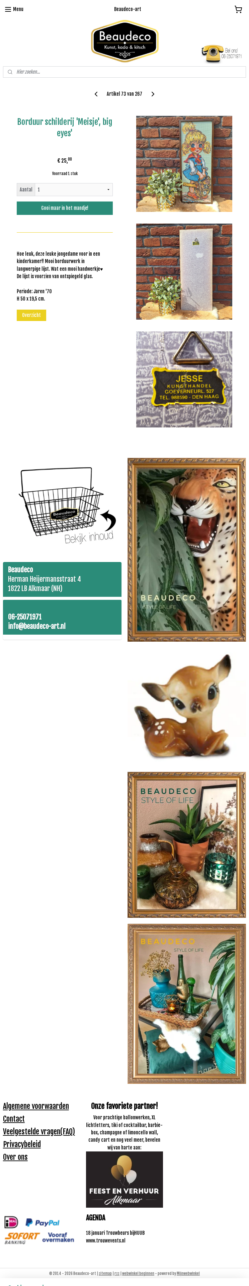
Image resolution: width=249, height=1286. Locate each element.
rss (116, 1273)
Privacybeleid (22, 1144)
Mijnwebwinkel (188, 1273)
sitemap (105, 1273)
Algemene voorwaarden (36, 1106)
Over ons (15, 1156)
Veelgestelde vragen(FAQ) (39, 1131)
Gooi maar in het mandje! (64, 208)
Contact (14, 1118)
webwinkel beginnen (138, 1273)
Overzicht (31, 315)
